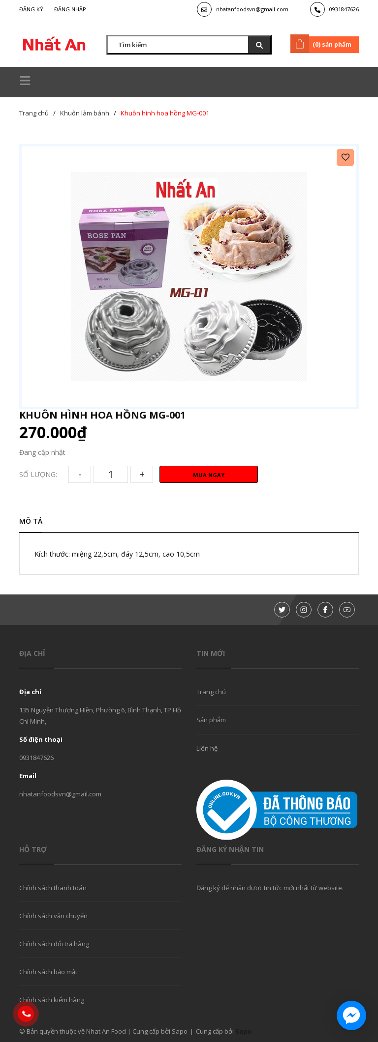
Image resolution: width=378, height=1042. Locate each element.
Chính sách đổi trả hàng (54, 943)
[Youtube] (347, 610)
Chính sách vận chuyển (53, 915)
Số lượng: (38, 474)
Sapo (243, 1031)
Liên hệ (207, 748)
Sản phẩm (211, 719)
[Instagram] (304, 610)
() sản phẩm (322, 44)
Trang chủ (211, 691)
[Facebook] (325, 610)
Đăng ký (31, 9)
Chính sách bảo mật (48, 971)
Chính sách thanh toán (53, 887)
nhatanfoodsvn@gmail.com (252, 9)
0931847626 (344, 9)
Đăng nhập (70, 9)
